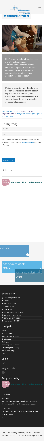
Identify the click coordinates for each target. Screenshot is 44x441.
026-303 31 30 (8, 306)
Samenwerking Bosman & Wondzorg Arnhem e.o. (19, 401)
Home (4, 330)
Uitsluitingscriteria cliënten (11, 345)
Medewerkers (7, 333)
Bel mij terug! (8, 160)
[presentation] (19, 152)
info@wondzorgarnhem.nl (13, 312)
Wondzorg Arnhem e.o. (10, 111)
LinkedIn (3, 372)
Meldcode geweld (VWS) (10, 348)
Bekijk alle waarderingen (26, 114)
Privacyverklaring (8, 351)
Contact (4, 353)
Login (4, 363)
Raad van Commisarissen (11, 336)
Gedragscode (6, 342)
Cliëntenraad (6, 339)
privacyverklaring (28, 142)
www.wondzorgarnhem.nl (13, 315)
